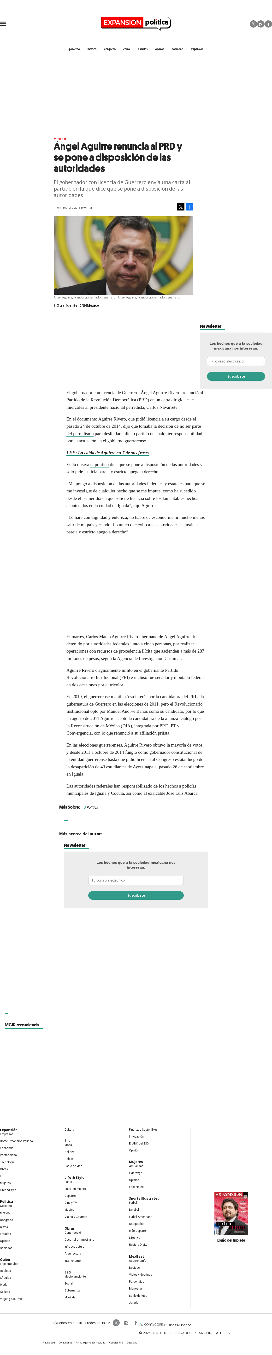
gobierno (74, 49)
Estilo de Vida (138, 1295)
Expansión (9, 1129)
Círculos (5, 1277)
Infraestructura (74, 1246)
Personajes (136, 1281)
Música (69, 1209)
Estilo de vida (73, 1166)
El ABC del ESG (139, 1143)
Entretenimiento (75, 1189)
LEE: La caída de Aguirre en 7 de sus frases (107, 452)
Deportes (71, 1195)
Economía (6, 1148)
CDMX (126, 49)
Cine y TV (71, 1202)
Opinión (5, 1241)
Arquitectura (73, 1253)
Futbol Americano (140, 1217)
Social (69, 1283)
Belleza (5, 1292)
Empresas (6, 1134)
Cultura (69, 1129)
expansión (197, 49)
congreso (110, 49)
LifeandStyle (8, 1190)
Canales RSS (116, 1342)
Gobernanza (73, 1290)
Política (92, 807)
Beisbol (134, 1209)
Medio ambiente (75, 1276)
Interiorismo (73, 1260)
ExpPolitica (116, 1322)
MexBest (136, 1256)
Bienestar (135, 1288)
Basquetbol (136, 1224)
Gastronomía (137, 1260)
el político (99, 464)
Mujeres (5, 1183)
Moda (3, 1284)
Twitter (253, 24)
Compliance (65, 1342)
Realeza (5, 1271)
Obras (4, 1169)
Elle (68, 1140)
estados (143, 49)
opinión (159, 49)
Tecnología (7, 1162)
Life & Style (74, 1177)
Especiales (136, 1187)
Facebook (268, 24)
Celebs (69, 1159)
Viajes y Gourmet (11, 1299)
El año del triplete (231, 1240)
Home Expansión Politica (16, 1141)
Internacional (9, 1155)
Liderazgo (135, 1173)
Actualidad (136, 1166)
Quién (5, 1259)
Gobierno (6, 1206)
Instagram (261, 24)
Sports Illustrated (144, 1198)
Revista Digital (138, 1244)
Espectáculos (9, 1264)
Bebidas (134, 1267)
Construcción (74, 1232)
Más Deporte (137, 1230)
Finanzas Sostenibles (143, 1129)
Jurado (133, 1302)
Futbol (133, 1202)
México (60, 139)
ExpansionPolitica (135, 1322)
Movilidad (71, 1297)
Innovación (136, 1136)
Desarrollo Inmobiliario (79, 1239)
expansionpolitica (126, 1322)
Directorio (132, 1342)
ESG (2, 1176)
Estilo (68, 1182)
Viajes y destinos (140, 1274)
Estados (5, 1234)
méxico (92, 49)
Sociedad (177, 49)
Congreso (6, 1220)
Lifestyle (134, 1237)
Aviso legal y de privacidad (90, 1342)
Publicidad (49, 1342)
